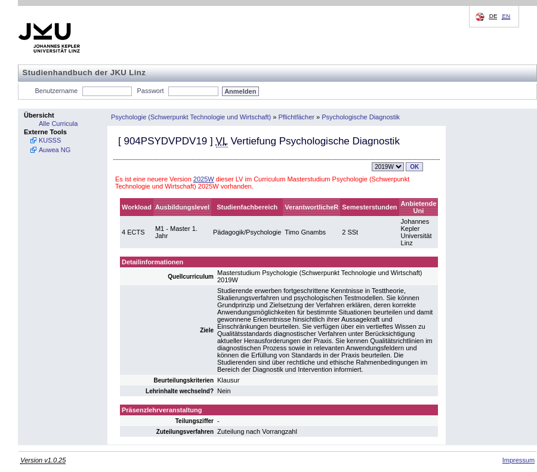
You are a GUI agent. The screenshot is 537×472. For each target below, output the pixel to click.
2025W (203, 179)
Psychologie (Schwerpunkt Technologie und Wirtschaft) (191, 117)
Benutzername (56, 90)
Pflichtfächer (296, 117)
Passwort (150, 90)
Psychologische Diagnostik (361, 117)
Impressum (518, 460)
